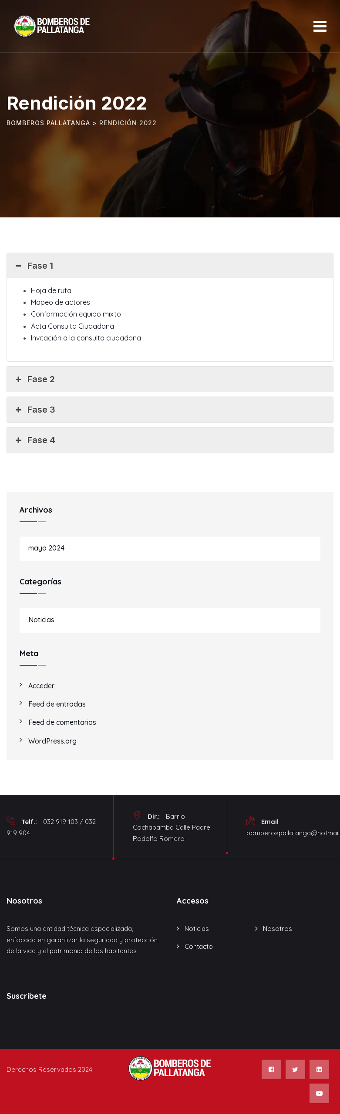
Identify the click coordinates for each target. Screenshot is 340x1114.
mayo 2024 (46, 548)
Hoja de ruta (51, 290)
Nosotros (277, 928)
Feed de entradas (57, 704)
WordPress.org (52, 741)
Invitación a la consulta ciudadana (86, 338)
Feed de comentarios (62, 722)
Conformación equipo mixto (76, 314)
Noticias (41, 619)
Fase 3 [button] (34, 410)
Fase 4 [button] (34, 440)
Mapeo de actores (60, 302)
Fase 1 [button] (33, 266)
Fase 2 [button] (34, 379)
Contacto (199, 946)
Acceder (41, 685)
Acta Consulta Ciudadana (72, 326)
